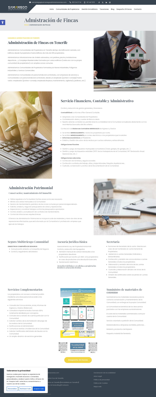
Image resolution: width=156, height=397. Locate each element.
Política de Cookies (101, 383)
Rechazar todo (25, 389)
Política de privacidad (102, 380)
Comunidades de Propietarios (67, 9)
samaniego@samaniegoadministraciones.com (49, 2)
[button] (2, 22)
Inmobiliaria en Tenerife (69, 382)
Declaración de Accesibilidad (104, 373)
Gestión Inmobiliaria (90, 9)
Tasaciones (104, 9)
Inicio (52, 9)
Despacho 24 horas (78, 360)
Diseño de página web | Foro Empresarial (37, 394)
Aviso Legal (98, 376)
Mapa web (97, 386)
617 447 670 (91, 2)
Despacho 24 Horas (124, 9)
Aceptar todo (39, 389)
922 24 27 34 (76, 2)
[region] (26, 380)
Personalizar (12, 389)
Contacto (137, 9)
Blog (112, 9)
